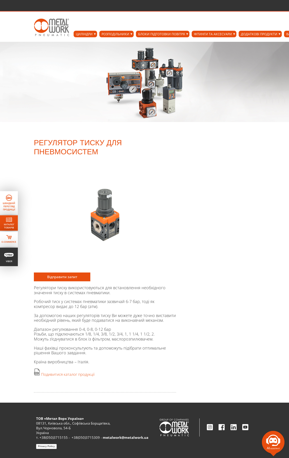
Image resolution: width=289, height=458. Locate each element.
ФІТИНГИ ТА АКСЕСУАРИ (213, 34)
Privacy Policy (46, 446)
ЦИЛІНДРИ (84, 34)
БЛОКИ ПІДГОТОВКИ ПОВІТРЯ (161, 34)
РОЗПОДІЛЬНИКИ (115, 34)
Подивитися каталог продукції (68, 374)
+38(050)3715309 (86, 437)
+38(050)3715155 (54, 437)
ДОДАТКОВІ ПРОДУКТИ (259, 34)
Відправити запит (62, 277)
